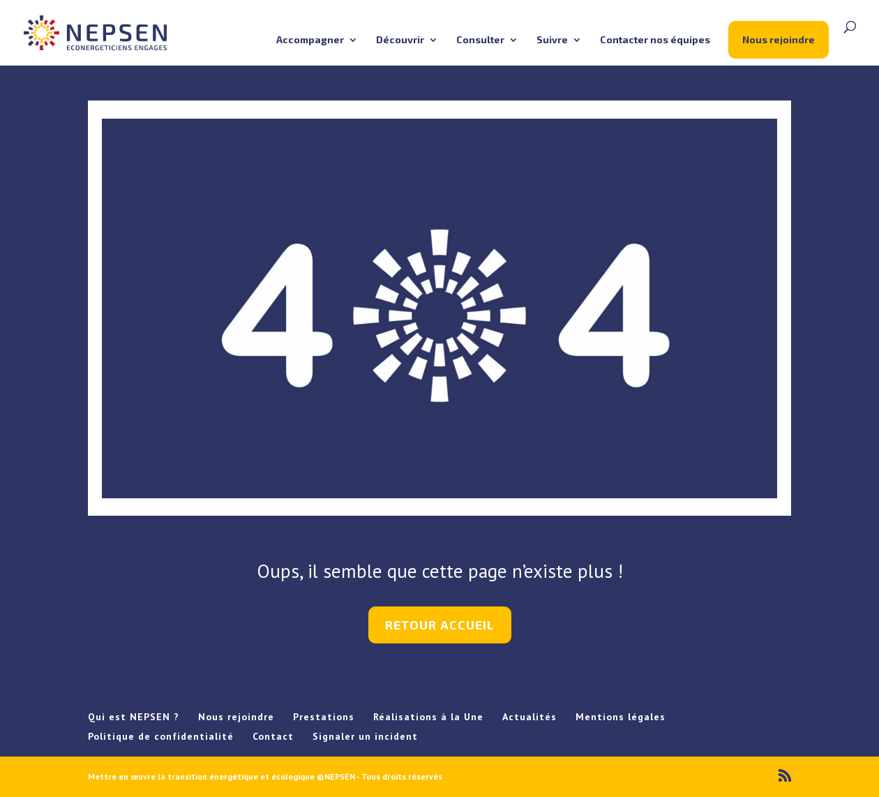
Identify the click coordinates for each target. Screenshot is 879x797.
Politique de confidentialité (161, 736)
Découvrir (400, 40)
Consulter (480, 40)
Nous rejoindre (778, 39)
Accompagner (310, 40)
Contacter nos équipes (655, 40)
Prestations (323, 716)
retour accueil (440, 624)
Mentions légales (621, 716)
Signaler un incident (365, 736)
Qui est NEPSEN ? (133, 716)
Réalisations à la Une (428, 716)
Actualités (529, 716)
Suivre (552, 40)
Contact (273, 736)
